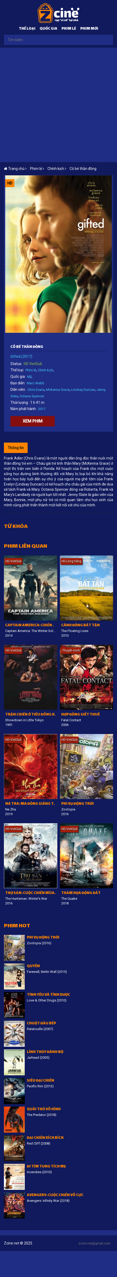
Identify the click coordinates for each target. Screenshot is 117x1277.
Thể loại (27, 29)
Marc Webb (35, 383)
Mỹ (29, 377)
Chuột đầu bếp (41, 1024)
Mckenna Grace (58, 390)
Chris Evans (36, 390)
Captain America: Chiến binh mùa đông (31, 626)
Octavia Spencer (32, 396)
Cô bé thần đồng (83, 169)
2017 (41, 409)
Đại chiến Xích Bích (45, 1138)
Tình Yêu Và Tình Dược (48, 995)
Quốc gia (48, 29)
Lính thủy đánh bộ (45, 1052)
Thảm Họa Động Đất (81, 893)
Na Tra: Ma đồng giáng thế (31, 804)
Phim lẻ (68, 29)
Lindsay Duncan (83, 390)
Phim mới (89, 29)
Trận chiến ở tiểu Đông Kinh (31, 715)
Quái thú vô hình (44, 1110)
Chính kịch (45, 370)
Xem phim (32, 421)
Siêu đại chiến (40, 1081)
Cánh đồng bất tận (80, 626)
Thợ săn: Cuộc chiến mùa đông (31, 893)
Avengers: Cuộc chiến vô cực (55, 1195)
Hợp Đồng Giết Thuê (80, 715)
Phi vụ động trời (77, 804)
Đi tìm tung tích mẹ (46, 1167)
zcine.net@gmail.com (94, 1243)
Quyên (33, 966)
